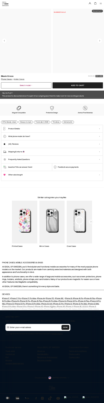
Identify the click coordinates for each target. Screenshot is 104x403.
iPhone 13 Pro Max (33, 317)
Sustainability (42, 368)
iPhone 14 (62, 315)
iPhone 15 (15, 315)
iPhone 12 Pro (58, 317)
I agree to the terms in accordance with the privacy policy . (36, 347)
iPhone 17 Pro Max (29, 312)
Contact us (10, 368)
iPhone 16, (68, 312)
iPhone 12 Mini (93, 317)
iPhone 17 (6, 312)
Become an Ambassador (47, 371)
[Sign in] (90, 3)
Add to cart (77, 85)
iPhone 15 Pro (24, 315)
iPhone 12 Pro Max (80, 317)
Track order (10, 365)
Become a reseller (44, 374)
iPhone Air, (41, 312)
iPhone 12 (68, 317)
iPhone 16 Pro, (78, 312)
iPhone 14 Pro (71, 315)
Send (65, 341)
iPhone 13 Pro (20, 317)
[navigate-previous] (91, 241)
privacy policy (57, 347)
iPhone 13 (10, 317)
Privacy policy (74, 368)
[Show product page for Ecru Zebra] (36, 116)
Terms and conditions (78, 365)
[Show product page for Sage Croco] (22, 116)
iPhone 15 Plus (36, 315)
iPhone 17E (50, 312)
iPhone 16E (59, 312)
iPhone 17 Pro (15, 312)
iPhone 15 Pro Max (50, 315)
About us (41, 365)
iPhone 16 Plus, (90, 312)
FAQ (7, 371)
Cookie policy (74, 371)
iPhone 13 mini (46, 317)
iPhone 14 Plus (83, 315)
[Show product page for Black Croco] (7, 116)
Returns (8, 374)
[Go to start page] (5, 4)
